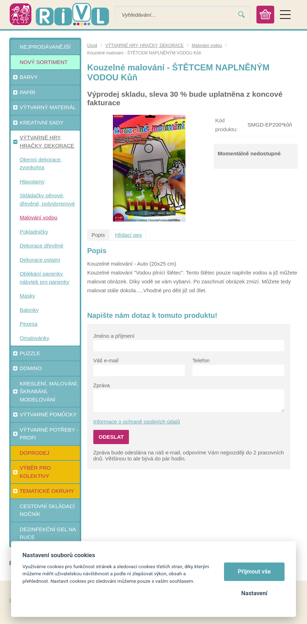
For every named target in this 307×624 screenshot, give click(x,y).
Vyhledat (241, 15)
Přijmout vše (254, 571)
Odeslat (111, 437)
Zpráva (101, 385)
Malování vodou (207, 45)
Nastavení (254, 593)
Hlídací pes (128, 235)
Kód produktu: (226, 124)
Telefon (200, 360)
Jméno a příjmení (114, 336)
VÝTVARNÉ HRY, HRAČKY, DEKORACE (144, 45)
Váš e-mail (106, 360)
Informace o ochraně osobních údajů (136, 421)
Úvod (92, 45)
